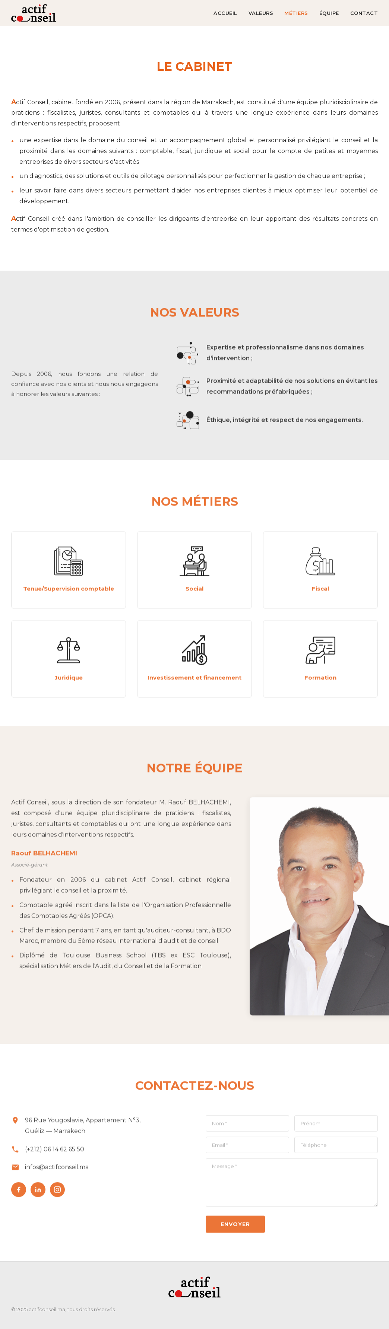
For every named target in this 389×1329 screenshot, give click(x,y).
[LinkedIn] (38, 1192)
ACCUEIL (225, 13)
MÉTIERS (296, 13)
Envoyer (235, 1226)
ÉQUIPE (329, 13)
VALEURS (261, 13)
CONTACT (364, 13)
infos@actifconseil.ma (57, 1169)
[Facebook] (18, 1192)
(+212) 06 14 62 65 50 (54, 1151)
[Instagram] (57, 1192)
